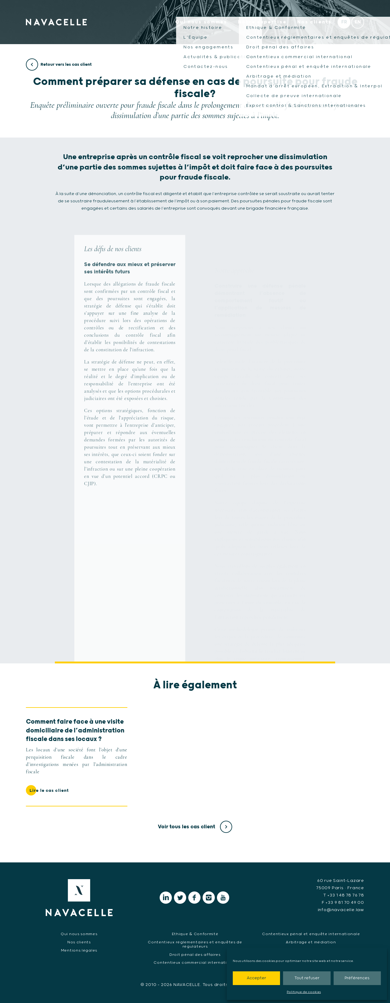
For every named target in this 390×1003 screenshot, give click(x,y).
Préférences (357, 978)
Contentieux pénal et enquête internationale (311, 934)
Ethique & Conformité (195, 934)
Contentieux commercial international (195, 962)
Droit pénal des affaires (195, 954)
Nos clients (314, 22)
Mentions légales (79, 950)
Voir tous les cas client (195, 827)
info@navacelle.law (341, 909)
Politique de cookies (304, 992)
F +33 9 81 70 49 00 (343, 902)
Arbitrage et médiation (311, 942)
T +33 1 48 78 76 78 (343, 895)
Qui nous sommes (201, 22)
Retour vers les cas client (59, 65)
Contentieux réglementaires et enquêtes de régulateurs (195, 944)
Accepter (256, 978)
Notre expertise (262, 22)
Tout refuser (306, 978)
